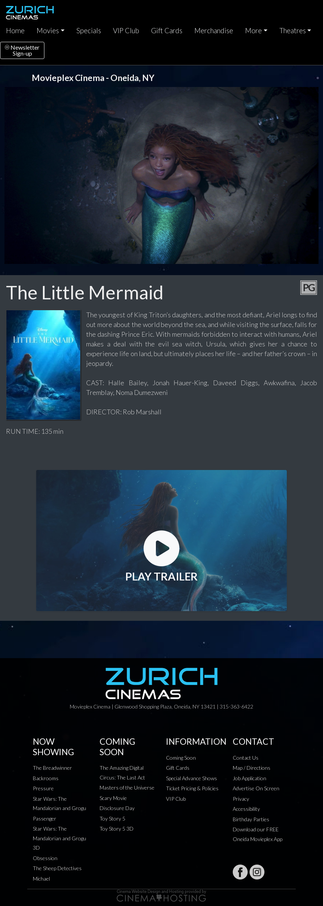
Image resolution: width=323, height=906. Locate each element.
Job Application (249, 778)
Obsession (45, 858)
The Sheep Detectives (57, 868)
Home (15, 31)
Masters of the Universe (127, 787)
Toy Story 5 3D (117, 828)
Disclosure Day (117, 808)
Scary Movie (113, 798)
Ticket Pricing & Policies (192, 788)
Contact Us (245, 757)
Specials (88, 31)
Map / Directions (251, 768)
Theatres (292, 31)
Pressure (43, 788)
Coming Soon (181, 757)
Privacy (241, 799)
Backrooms (46, 778)
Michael (41, 878)
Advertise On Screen (256, 788)
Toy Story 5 (112, 818)
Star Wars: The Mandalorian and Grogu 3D (59, 838)
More (253, 31)
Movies (48, 31)
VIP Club (126, 31)
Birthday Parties (251, 819)
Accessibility (246, 809)
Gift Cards (166, 31)
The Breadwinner (52, 768)
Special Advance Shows (191, 778)
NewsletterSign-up (22, 50)
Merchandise (213, 31)
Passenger (44, 818)
